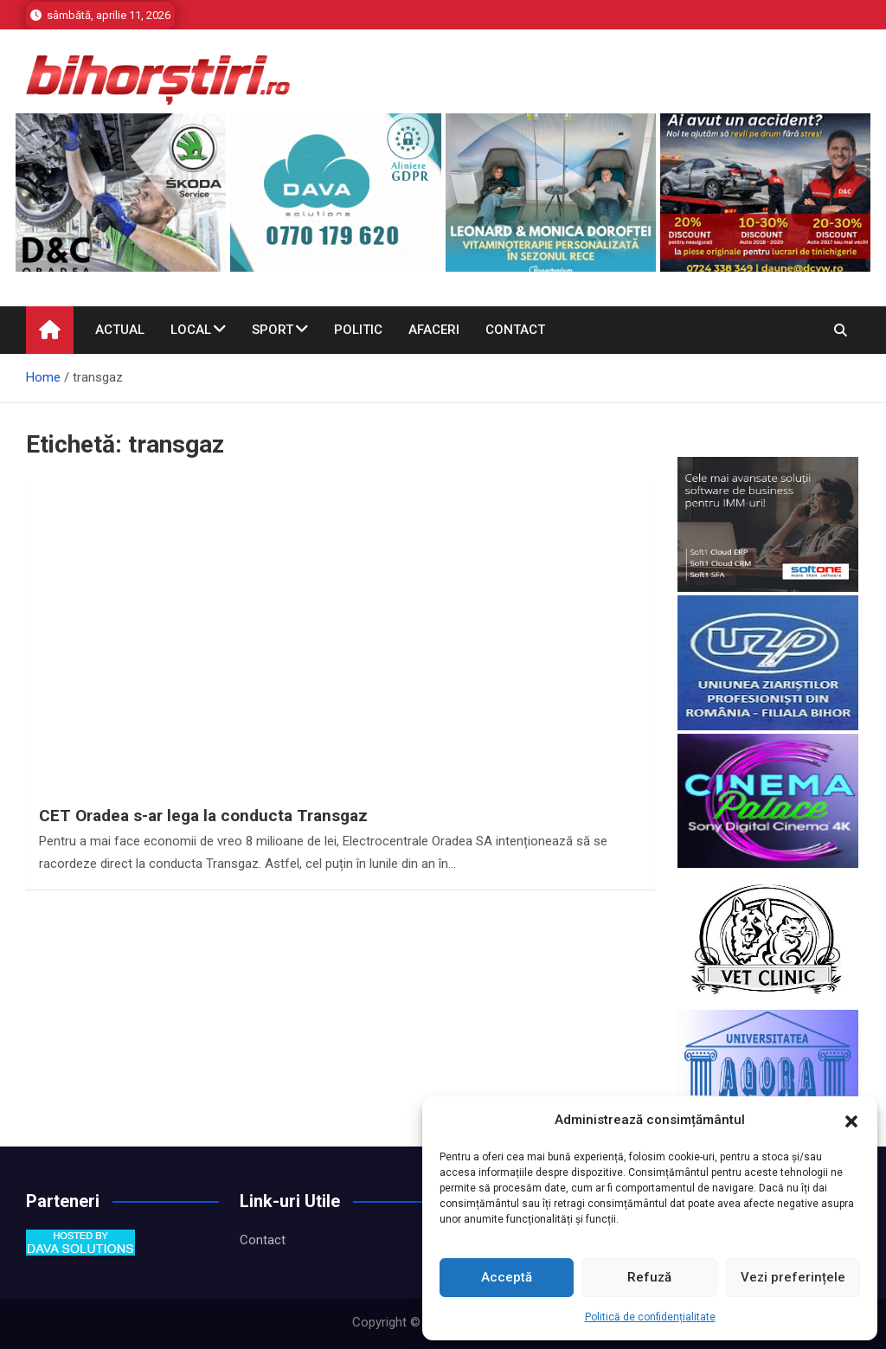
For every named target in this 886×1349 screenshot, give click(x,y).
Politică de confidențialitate (650, 1317)
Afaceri (433, 329)
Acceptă (506, 1277)
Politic (358, 329)
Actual (119, 329)
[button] (851, 1120)
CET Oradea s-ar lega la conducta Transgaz (203, 815)
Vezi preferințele (793, 1277)
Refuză (649, 1277)
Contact (515, 329)
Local (190, 329)
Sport (272, 329)
